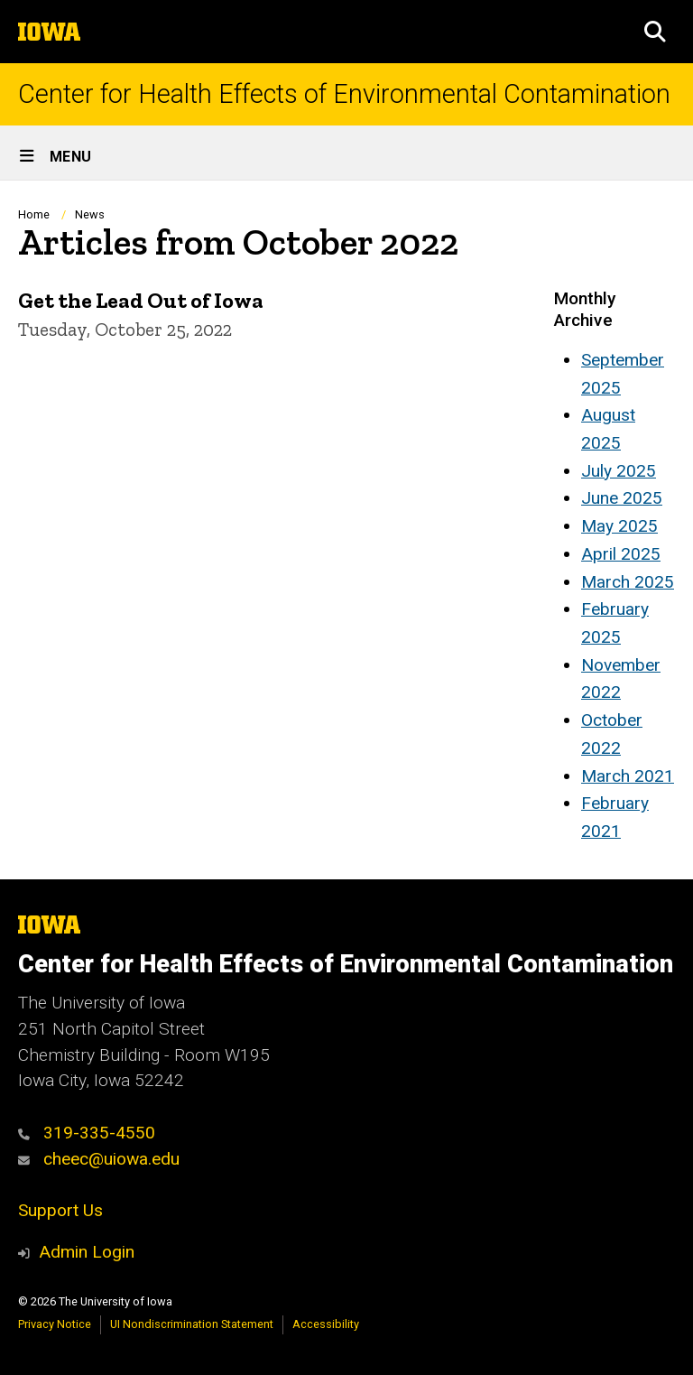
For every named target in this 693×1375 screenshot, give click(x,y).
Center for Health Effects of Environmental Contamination (344, 94)
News (90, 214)
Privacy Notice (54, 1324)
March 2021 (627, 776)
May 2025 (619, 526)
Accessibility (325, 1324)
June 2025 (621, 498)
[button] (655, 31)
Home (34, 214)
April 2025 (621, 553)
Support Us (60, 1210)
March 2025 (627, 581)
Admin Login (86, 1251)
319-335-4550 (86, 1132)
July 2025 (618, 470)
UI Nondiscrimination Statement (191, 1324)
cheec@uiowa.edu (99, 1158)
